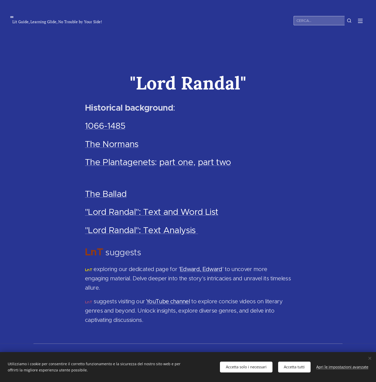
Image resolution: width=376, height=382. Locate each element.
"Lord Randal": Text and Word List (151, 212)
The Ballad (105, 194)
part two (214, 162)
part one (176, 162)
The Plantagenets (120, 162)
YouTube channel (168, 301)
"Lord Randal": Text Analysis (141, 230)
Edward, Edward (201, 269)
